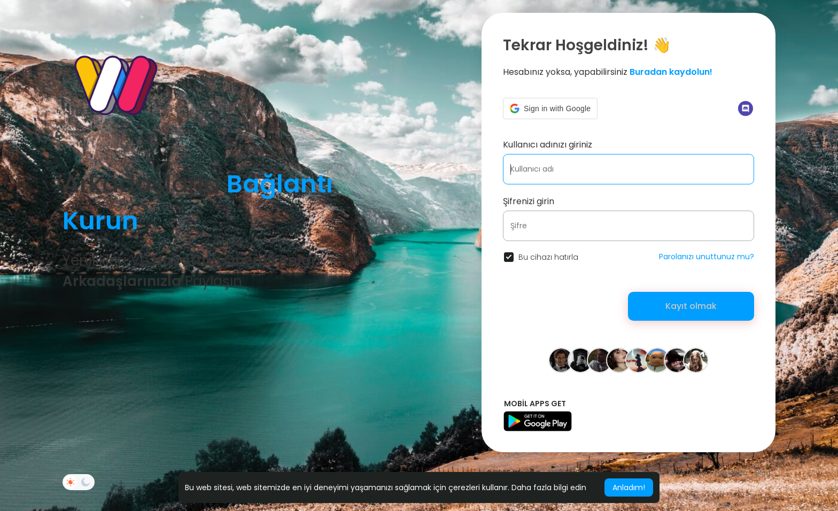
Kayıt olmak (691, 306)
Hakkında (731, 473)
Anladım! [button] (628, 487)
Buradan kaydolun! (671, 72)
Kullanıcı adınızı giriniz (547, 144)
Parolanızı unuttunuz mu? (706, 256)
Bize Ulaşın (689, 473)
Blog (763, 473)
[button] (550, 108)
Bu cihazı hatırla (548, 257)
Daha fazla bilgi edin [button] (548, 487)
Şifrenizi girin (528, 201)
